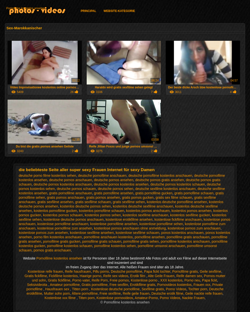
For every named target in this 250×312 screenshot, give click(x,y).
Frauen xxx (202, 285)
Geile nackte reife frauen (204, 293)
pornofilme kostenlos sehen (115, 246)
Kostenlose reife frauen (45, 271)
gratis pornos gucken (138, 197)
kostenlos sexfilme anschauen (145, 215)
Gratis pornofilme (95, 285)
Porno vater (81, 280)
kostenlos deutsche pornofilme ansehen (177, 202)
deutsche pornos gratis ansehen (159, 180)
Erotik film (138, 276)
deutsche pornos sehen (116, 189)
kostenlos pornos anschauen (148, 211)
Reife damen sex (189, 276)
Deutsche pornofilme (126, 271)
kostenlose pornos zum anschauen (194, 228)
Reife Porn (100, 280)
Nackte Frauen (193, 298)
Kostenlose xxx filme (60, 298)
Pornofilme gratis (185, 271)
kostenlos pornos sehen (103, 215)
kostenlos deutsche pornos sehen (85, 206)
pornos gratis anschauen (52, 250)
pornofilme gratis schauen (101, 241)
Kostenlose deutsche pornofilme (115, 289)
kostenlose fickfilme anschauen (178, 219)
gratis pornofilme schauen (193, 193)
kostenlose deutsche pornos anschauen (73, 219)
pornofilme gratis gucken (61, 241)
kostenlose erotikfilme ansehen (128, 219)
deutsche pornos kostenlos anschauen (63, 184)
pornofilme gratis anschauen (188, 237)
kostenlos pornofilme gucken (55, 211)
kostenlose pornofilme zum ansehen (64, 228)
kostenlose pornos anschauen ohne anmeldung (130, 228)
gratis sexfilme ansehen (55, 202)
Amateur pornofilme (65, 285)
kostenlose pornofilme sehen (161, 224)
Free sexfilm (119, 285)
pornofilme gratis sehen (141, 241)
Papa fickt (209, 280)
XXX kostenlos (171, 280)
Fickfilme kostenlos (63, 276)
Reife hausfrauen (78, 271)
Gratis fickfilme (36, 276)
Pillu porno (101, 271)
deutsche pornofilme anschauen (102, 175)
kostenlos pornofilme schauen (101, 211)
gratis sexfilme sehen (129, 202)
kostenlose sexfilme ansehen (92, 233)
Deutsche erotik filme (167, 293)
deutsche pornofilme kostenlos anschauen (160, 175)
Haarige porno (90, 276)
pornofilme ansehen (150, 237)
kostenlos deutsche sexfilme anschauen (143, 206)
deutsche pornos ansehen (113, 180)
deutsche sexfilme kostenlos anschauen (165, 189)
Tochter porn (197, 289)
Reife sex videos (115, 276)
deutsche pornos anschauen (70, 180)
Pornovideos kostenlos (174, 285)
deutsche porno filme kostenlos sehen (47, 175)
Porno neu (192, 280)
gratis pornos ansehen (103, 197)
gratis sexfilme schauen (93, 202)
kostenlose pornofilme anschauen (62, 224)
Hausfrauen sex (57, 289)
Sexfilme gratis (153, 289)
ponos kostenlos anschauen (182, 233)
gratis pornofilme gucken (154, 193)
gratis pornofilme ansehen (113, 193)
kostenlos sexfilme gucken (190, 215)
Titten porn (80, 289)
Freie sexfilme (110, 293)
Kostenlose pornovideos (114, 298)
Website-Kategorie (119, 11)
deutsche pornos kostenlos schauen (177, 184)
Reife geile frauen (136, 293)
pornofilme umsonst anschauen (161, 246)
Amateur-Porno (146, 298)
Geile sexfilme (210, 271)
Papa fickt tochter (157, 271)
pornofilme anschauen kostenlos (108, 237)
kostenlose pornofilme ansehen (113, 224)
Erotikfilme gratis (142, 285)
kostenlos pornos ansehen (191, 211)
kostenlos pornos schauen (63, 215)
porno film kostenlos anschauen (58, 237)
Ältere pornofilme (85, 293)
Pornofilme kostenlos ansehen (25, 8)
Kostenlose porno (144, 280)
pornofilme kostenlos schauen (69, 246)
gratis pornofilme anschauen (70, 193)
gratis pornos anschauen (65, 197)
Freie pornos (119, 280)
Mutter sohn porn (57, 293)
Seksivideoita (37, 285)
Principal (88, 11)
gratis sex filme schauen (174, 197)
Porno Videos (176, 289)
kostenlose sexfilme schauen (137, 233)
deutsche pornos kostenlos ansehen (121, 184)
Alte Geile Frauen (161, 276)
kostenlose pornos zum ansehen (43, 233)
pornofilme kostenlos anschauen (185, 241)
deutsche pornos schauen (76, 189)
